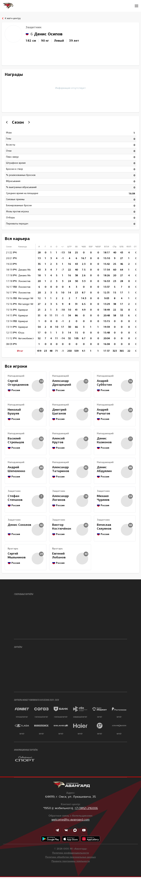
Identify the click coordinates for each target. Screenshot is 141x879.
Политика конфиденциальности (70, 855)
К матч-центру (13, 18)
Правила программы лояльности (70, 863)
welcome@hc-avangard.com (70, 821)
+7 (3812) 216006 (86, 810)
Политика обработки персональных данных (70, 859)
